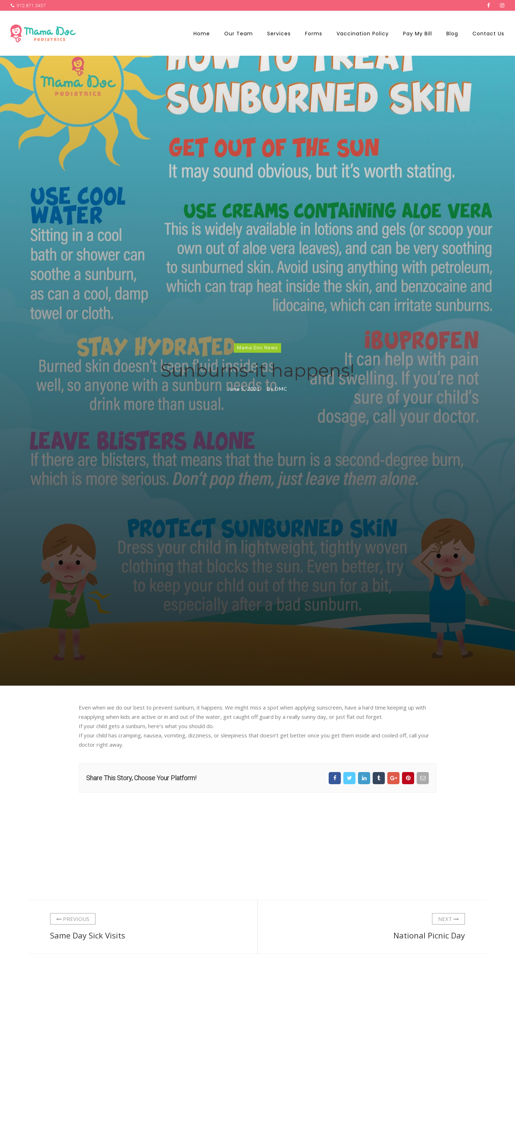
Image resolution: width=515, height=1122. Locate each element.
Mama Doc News (257, 347)
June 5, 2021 (243, 389)
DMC (281, 389)
